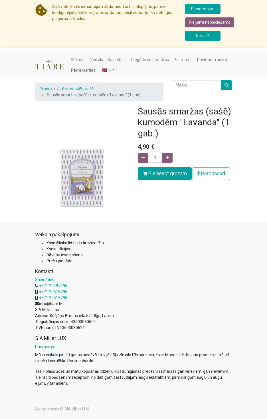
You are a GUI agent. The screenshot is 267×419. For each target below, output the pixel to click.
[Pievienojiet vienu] (167, 158)
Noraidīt (203, 35)
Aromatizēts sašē (78, 88)
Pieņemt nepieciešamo (209, 22)
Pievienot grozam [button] (165, 173)
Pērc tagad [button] (211, 173)
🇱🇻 (107, 70)
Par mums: (45, 347)
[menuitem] (78, 60)
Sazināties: (45, 279)
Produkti (47, 88)
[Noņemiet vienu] (143, 158)
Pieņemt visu (203, 9)
